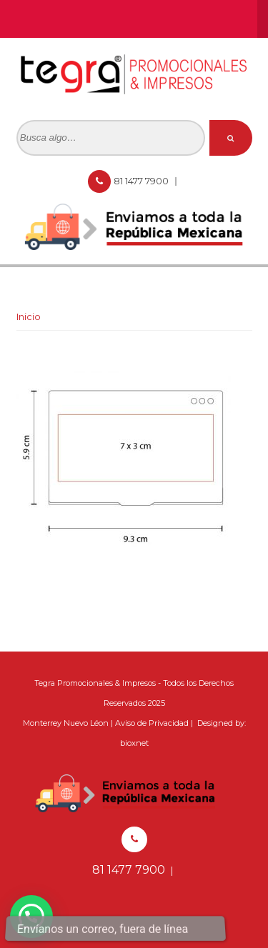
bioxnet (134, 743)
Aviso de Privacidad (152, 723)
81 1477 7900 (142, 180)
